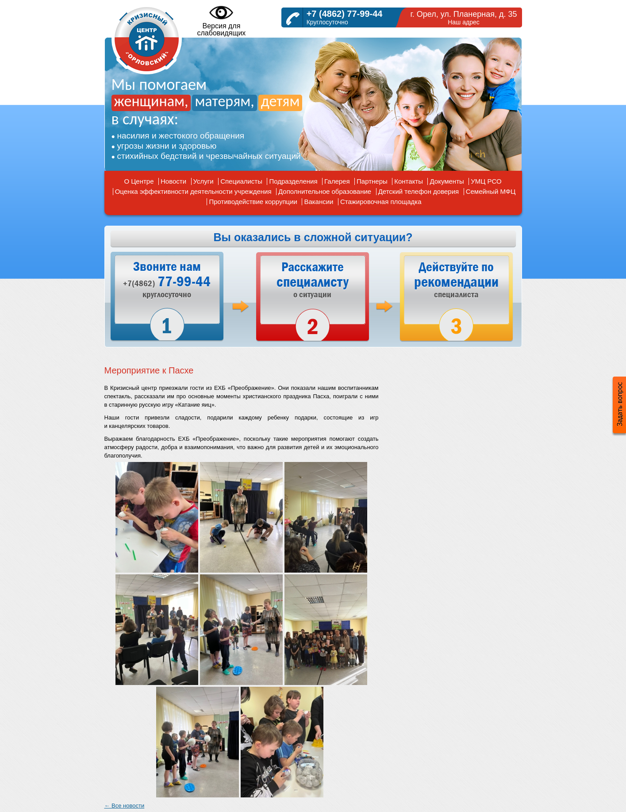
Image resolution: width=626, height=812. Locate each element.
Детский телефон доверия (418, 191)
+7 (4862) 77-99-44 (345, 14)
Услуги (203, 181)
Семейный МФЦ (491, 191)
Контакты (408, 181)
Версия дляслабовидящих (221, 20)
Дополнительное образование (324, 191)
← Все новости (124, 805)
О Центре (139, 181)
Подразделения (293, 181)
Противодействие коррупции (253, 201)
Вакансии (318, 201)
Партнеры (372, 181)
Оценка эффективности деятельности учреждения (193, 191)
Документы (447, 181)
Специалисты (241, 181)
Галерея (337, 181)
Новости (173, 181)
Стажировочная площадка (381, 201)
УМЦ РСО (486, 181)
